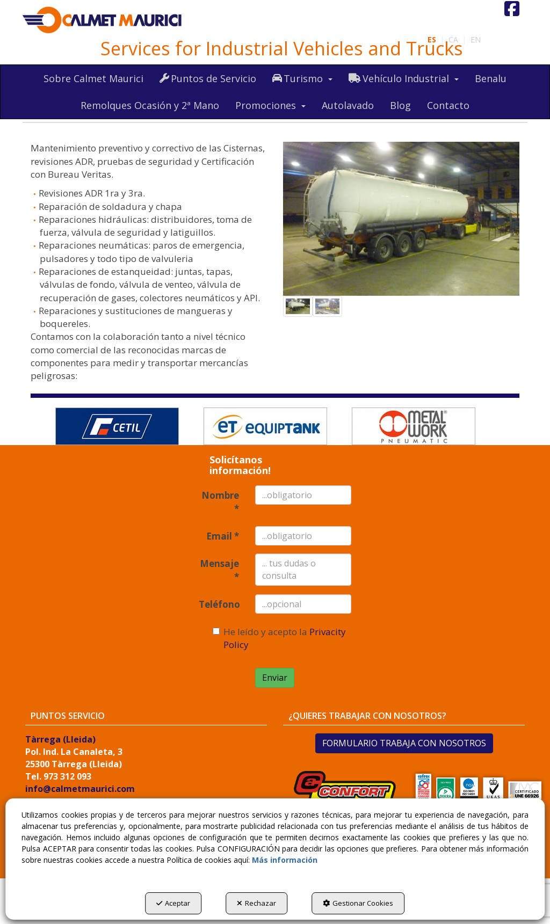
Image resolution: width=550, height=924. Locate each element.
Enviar (274, 677)
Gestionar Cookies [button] (358, 903)
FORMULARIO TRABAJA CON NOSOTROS (404, 743)
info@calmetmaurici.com (80, 789)
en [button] (476, 39)
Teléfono (218, 604)
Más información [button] (284, 860)
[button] (103, 20)
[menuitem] (476, 39)
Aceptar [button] (173, 903)
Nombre (220, 501)
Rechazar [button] (256, 903)
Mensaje (219, 570)
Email (222, 536)
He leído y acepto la (279, 638)
